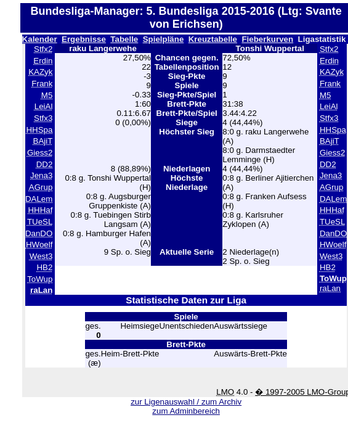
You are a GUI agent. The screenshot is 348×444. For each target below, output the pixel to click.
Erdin (42, 60)
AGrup (41, 187)
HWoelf (39, 244)
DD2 (44, 164)
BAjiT (43, 141)
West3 (41, 256)
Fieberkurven (267, 39)
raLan (330, 288)
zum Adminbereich (186, 411)
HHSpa (39, 129)
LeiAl (43, 106)
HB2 (44, 267)
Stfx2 (43, 49)
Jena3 (41, 175)
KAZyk (40, 71)
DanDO (38, 233)
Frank (41, 83)
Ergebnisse (84, 39)
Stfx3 (43, 118)
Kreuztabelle (212, 39)
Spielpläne (163, 39)
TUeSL (39, 221)
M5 (47, 95)
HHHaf (40, 210)
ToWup (39, 279)
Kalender (39, 39)
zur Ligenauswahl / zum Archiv (186, 401)
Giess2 (39, 152)
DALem (38, 199)
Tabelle (124, 39)
